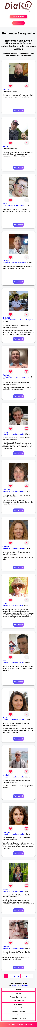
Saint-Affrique (18, 1004)
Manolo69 (6, 375)
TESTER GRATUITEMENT (18, 16)
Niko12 (4, 661)
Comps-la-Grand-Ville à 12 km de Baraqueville (18, 320)
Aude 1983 (6, 832)
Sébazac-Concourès (19, 1011)
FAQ (9, 1025)
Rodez (18, 990)
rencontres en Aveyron (20, 985)
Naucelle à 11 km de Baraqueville (14, 263)
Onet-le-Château (18, 1001)
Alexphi (5, 432)
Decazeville (18, 1008)
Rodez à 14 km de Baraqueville (13, 434)
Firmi (18, 1015)
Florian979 (6, 318)
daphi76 (5, 147)
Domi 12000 (6, 489)
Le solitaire (6, 775)
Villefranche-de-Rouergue (18, 997)
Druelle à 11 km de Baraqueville (13, 206)
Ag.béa (4, 604)
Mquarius (5, 946)
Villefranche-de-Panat (18, 1019)
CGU (13, 1025)
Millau (18, 993)
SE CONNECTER (18, 23)
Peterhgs (5, 261)
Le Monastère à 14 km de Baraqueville (15, 377)
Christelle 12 (6, 546)
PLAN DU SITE (22, 1025)
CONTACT (32, 1025)
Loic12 (4, 204)
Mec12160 (6, 89)
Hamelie (5, 889)
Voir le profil (18, 110)
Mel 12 (4, 718)
